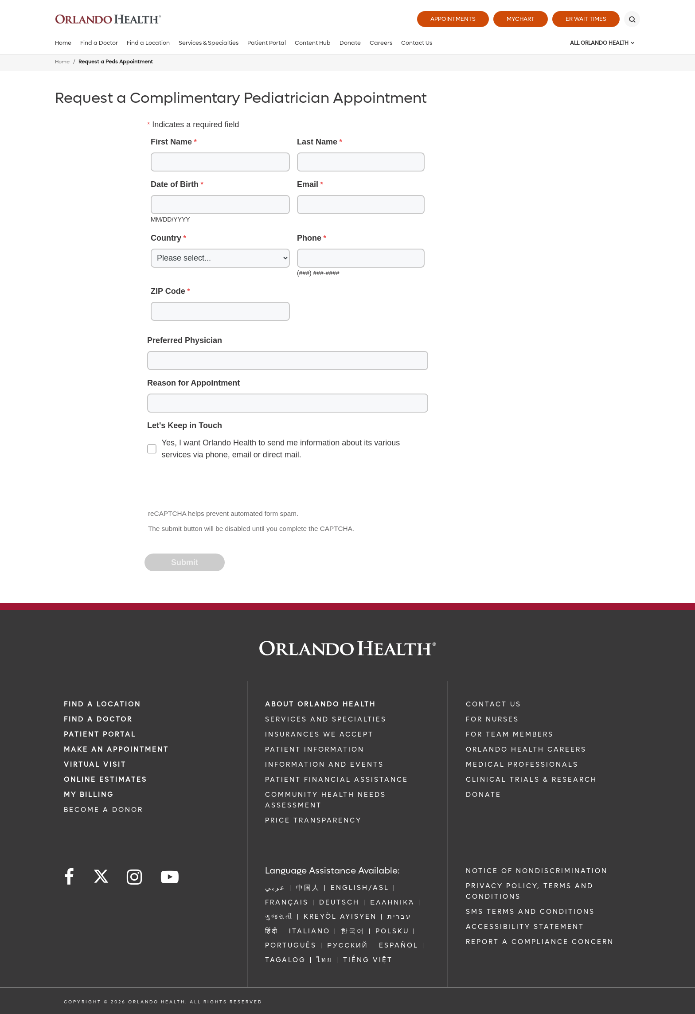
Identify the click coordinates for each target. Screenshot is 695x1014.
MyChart (521, 19)
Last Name (317, 141)
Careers (381, 43)
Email (307, 184)
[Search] (632, 19)
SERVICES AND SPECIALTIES (326, 719)
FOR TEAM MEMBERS (510, 734)
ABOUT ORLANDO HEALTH (320, 704)
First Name (171, 141)
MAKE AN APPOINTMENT (116, 749)
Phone (309, 238)
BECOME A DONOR (103, 809)
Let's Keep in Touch (184, 425)
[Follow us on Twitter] (101, 873)
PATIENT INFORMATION (314, 749)
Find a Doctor (99, 43)
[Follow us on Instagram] (135, 877)
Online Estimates (105, 779)
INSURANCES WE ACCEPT (319, 734)
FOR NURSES (492, 719)
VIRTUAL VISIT (95, 764)
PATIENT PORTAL (100, 734)
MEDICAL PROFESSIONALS (522, 764)
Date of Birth (175, 184)
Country (166, 238)
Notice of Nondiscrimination (537, 870)
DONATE (483, 794)
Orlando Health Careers (526, 749)
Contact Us (416, 43)
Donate (350, 43)
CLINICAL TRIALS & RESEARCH (531, 779)
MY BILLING (89, 794)
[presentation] (212, 485)
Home (63, 43)
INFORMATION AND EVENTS (324, 764)
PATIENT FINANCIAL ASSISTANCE (336, 779)
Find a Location (148, 43)
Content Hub (313, 43)
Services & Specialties (208, 43)
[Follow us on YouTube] (170, 877)
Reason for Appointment (193, 382)
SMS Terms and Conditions (530, 911)
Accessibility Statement (525, 926)
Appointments (453, 19)
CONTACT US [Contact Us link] (493, 704)
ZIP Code (168, 291)
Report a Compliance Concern (540, 941)
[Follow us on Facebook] (69, 877)
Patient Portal (266, 43)
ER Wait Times (586, 19)
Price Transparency (313, 820)
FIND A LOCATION (102, 704)
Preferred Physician (184, 340)
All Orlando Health (599, 43)
